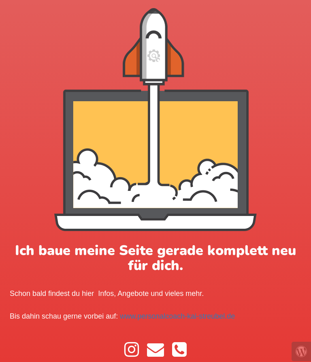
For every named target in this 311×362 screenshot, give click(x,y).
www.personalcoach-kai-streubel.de (177, 316)
